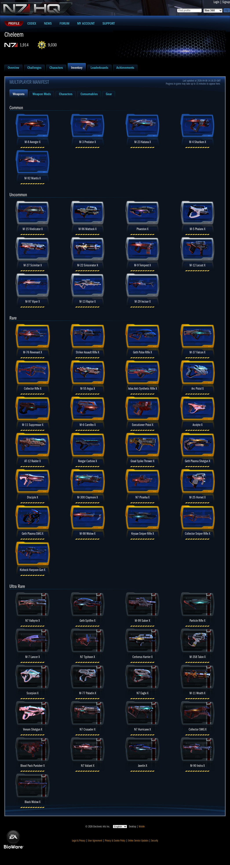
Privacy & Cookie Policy (115, 840)
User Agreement (95, 840)
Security (154, 840)
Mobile (142, 826)
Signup (226, 2)
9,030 (52, 44)
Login (216, 2)
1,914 (24, 44)
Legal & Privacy (78, 840)
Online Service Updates (138, 840)
